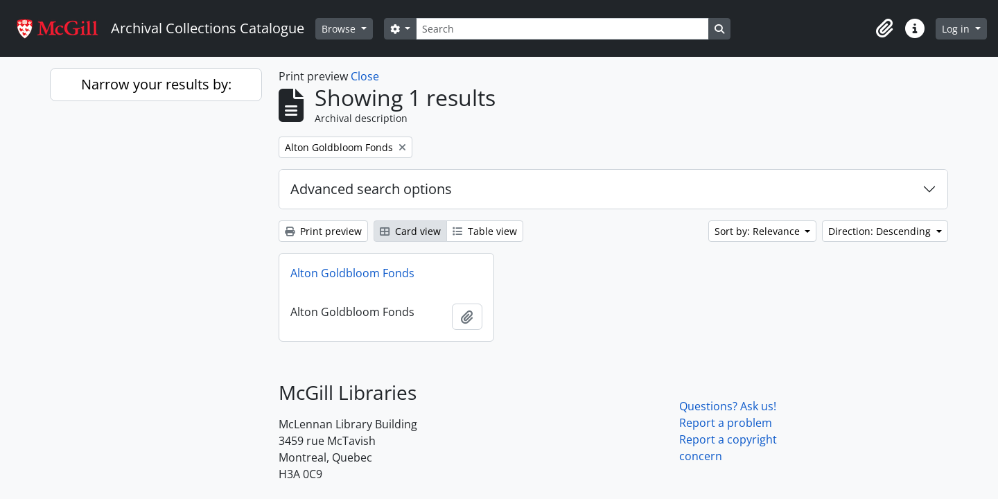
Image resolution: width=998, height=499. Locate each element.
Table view (485, 231)
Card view (410, 231)
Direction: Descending (881, 231)
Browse (340, 28)
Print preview (323, 231)
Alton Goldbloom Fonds (352, 273)
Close (365, 76)
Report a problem (725, 422)
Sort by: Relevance (759, 231)
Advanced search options (371, 189)
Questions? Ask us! (727, 406)
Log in (957, 28)
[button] (884, 28)
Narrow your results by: (156, 84)
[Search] (562, 29)
